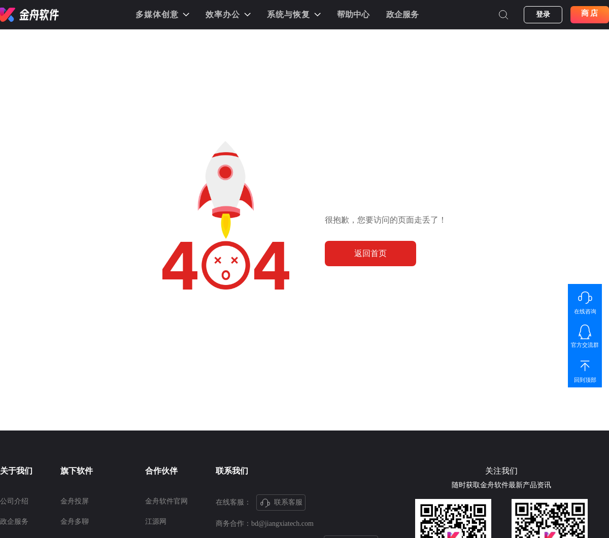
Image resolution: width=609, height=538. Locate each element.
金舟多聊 (74, 521)
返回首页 (370, 253)
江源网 (155, 521)
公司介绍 (14, 501)
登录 (543, 14)
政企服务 (402, 14)
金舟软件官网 (166, 501)
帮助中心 (353, 14)
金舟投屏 (74, 501)
